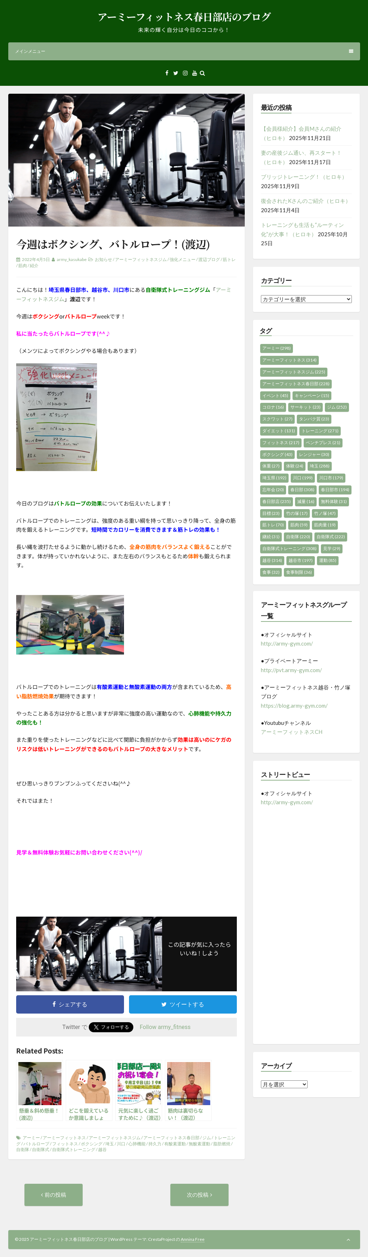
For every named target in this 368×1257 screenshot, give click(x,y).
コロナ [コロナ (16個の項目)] (273, 407)
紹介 (34, 265)
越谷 (102, 1149)
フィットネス (65, 1143)
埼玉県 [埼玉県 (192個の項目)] (274, 477)
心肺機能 (137, 1143)
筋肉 (22, 265)
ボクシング (91, 1143)
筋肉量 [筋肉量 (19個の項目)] (325, 524)
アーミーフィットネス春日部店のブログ (184, 16)
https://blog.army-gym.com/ (294, 705)
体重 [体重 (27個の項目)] (271, 466)
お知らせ (103, 259)
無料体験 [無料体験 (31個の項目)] (334, 501)
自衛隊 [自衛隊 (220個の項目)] (298, 536)
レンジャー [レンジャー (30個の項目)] (314, 454)
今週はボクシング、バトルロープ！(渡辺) (113, 244)
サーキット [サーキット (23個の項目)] (305, 407)
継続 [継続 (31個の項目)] (271, 536)
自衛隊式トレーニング (73, 1149)
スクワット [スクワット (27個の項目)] (277, 419)
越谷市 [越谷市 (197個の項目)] (301, 560)
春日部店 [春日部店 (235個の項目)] (276, 501)
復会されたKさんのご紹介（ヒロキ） (306, 200)
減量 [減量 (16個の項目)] (305, 501)
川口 (121, 1143)
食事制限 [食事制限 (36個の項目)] (299, 572)
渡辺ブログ (209, 259)
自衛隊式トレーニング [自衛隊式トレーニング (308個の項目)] (289, 548)
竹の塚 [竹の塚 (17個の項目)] (297, 513)
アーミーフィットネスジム (141, 259)
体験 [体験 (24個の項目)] (294, 466)
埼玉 (109, 1143)
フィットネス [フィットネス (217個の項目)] (280, 442)
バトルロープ (36, 1143)
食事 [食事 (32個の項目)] (271, 572)
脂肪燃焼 (221, 1143)
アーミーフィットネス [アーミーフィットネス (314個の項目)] (289, 360)
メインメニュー (184, 51)
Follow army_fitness (165, 1027)
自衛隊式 (40, 1149)
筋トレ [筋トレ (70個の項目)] (273, 524)
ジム (206, 1137)
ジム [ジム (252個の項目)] (337, 407)
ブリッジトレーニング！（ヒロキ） (304, 176)
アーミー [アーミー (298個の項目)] (276, 348)
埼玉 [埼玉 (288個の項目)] (320, 466)
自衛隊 (22, 1149)
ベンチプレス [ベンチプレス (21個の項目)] (323, 442)
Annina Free (192, 1239)
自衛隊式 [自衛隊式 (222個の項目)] (331, 536)
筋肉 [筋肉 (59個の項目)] (299, 524)
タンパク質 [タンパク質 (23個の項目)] (314, 419)
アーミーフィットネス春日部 (171, 1137)
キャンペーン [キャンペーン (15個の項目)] (312, 395)
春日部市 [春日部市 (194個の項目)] (335, 489)
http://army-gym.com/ (287, 643)
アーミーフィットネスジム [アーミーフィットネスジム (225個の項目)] (293, 371)
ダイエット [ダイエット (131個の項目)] (278, 430)
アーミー (31, 1137)
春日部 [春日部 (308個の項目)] (302, 489)
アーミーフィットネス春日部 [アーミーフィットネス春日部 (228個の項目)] (296, 383)
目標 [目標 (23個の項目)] (271, 513)
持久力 (154, 1143)
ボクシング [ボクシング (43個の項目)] (277, 454)
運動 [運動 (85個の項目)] (327, 560)
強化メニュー (183, 259)
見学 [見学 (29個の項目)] (331, 548)
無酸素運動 (199, 1143)
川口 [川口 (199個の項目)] (303, 477)
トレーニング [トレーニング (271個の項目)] (320, 430)
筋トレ (229, 259)
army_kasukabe (72, 259)
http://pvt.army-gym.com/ (291, 670)
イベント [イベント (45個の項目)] (275, 395)
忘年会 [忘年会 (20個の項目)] (273, 489)
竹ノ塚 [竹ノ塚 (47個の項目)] (325, 513)
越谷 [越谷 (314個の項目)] (272, 560)
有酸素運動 (175, 1143)
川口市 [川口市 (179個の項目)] (331, 477)
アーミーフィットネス (64, 1137)
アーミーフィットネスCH (291, 731)
